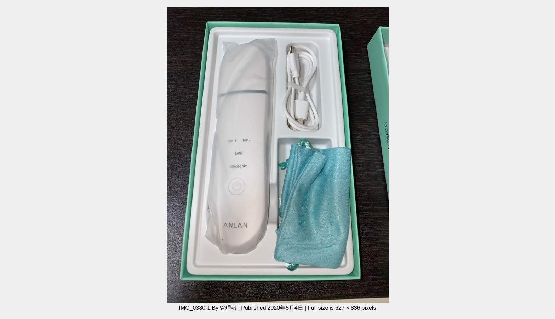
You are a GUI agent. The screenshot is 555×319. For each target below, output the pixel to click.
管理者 (228, 307)
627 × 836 (347, 307)
